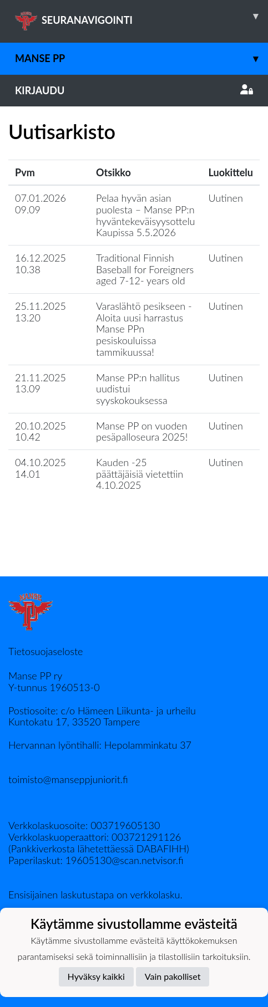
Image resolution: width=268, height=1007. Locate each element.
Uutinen (226, 198)
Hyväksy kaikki (96, 976)
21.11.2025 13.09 (40, 383)
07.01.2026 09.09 (40, 204)
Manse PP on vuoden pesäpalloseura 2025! (142, 431)
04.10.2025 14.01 (40, 468)
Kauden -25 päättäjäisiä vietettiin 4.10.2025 (139, 473)
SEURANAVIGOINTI (141, 16)
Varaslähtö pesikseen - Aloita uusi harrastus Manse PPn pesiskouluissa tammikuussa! (144, 329)
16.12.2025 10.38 (40, 263)
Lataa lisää (134, 552)
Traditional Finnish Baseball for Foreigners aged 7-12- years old (145, 269)
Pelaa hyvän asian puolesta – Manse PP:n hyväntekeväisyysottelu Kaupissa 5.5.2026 (145, 215)
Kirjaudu (134, 90)
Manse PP (141, 58)
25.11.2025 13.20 (40, 312)
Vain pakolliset (173, 976)
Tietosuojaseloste (45, 651)
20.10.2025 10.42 (40, 431)
